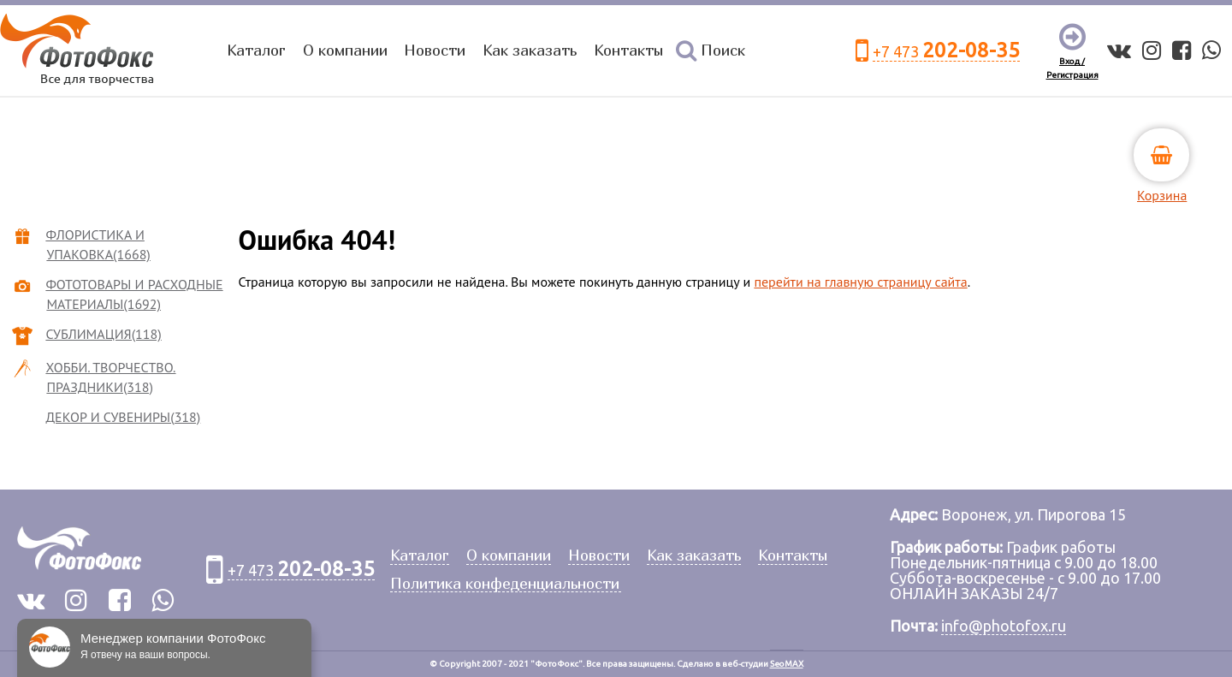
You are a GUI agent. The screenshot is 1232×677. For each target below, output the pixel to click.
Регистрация (1072, 75)
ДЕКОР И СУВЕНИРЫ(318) (123, 416)
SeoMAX (786, 663)
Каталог (256, 50)
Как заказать (530, 50)
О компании (345, 50)
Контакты (628, 50)
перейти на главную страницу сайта (860, 281)
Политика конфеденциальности (504, 584)
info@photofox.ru (1003, 625)
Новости (434, 50)
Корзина (1162, 195)
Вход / (1072, 61)
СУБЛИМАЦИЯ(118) (103, 333)
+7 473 (946, 51)
